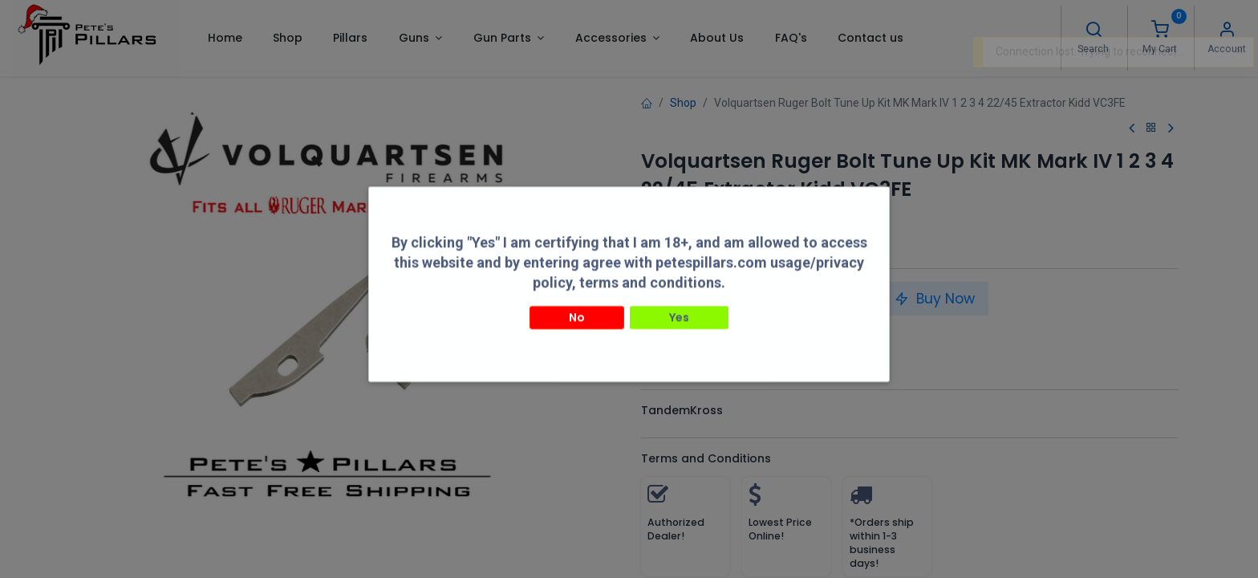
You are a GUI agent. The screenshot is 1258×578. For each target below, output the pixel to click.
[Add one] (719, 298)
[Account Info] (1227, 31)
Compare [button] (677, 335)
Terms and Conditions (706, 458)
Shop (683, 102)
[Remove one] (659, 298)
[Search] (1093, 31)
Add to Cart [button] (809, 298)
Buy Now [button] (935, 298)
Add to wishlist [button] (776, 335)
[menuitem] (224, 38)
